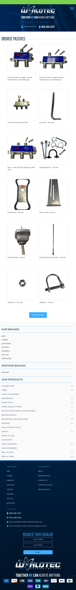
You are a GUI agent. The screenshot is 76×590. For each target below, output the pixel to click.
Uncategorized (9, 448)
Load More (38, 315)
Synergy (6, 351)
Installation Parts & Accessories (19, 411)
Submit (38, 552)
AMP (4, 336)
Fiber (4, 390)
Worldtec (7, 358)
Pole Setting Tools (11, 427)
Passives (6, 423)
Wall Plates (7, 452)
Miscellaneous (9, 415)
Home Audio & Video (12, 406)
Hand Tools (7, 402)
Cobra (5, 340)
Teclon (5, 355)
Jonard (5, 372)
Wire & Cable (8, 456)
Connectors (8, 386)
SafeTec (5, 347)
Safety (5, 431)
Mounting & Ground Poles (15, 419)
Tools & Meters (9, 444)
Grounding (7, 398)
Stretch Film (8, 436)
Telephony (7, 440)
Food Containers (10, 394)
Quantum (6, 343)
